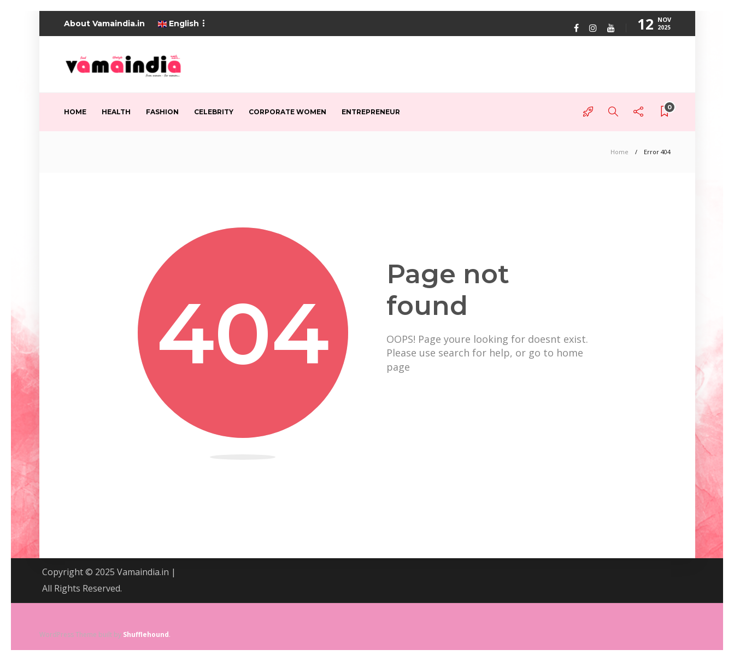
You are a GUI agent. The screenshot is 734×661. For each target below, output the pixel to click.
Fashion (162, 112)
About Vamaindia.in (104, 23)
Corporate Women (287, 112)
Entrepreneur (371, 112)
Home (75, 112)
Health (116, 112)
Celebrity (213, 112)
